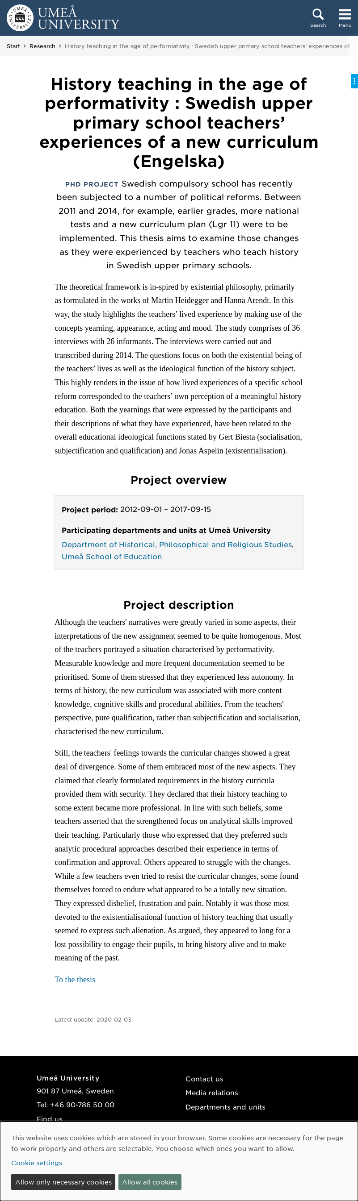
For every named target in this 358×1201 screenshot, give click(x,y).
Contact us (204, 1078)
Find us (50, 1118)
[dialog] (179, 1161)
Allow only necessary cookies (63, 1182)
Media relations (211, 1092)
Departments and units (225, 1106)
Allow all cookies (149, 1182)
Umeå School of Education (112, 556)
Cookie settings (36, 1163)
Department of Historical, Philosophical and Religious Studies (177, 544)
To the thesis (75, 979)
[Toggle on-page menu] (354, 81)
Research (42, 46)
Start (13, 46)
